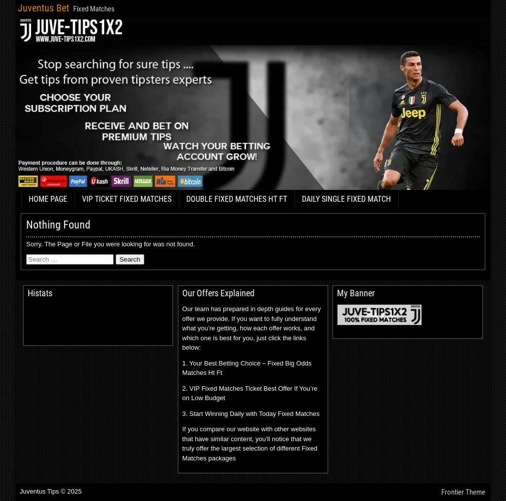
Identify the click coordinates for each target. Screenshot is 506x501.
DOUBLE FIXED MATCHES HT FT (236, 199)
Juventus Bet (43, 8)
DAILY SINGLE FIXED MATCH (346, 199)
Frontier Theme (463, 492)
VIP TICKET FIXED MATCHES (126, 199)
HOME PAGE (48, 199)
